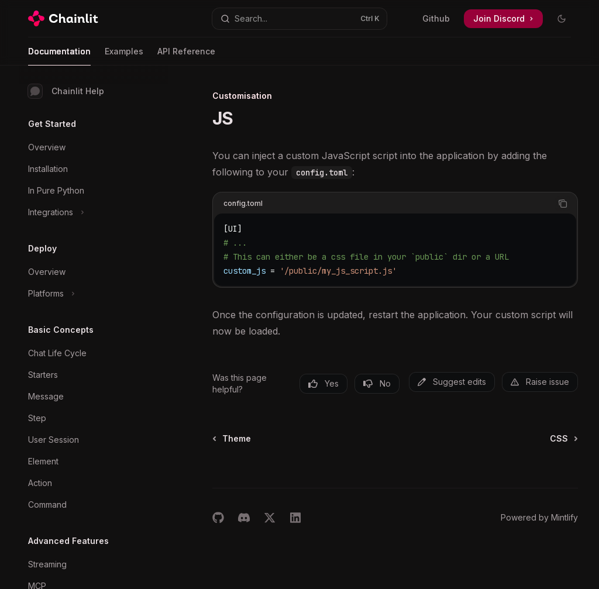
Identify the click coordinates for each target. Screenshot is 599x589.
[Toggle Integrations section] (93, 212)
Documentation (59, 56)
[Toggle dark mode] (561, 18)
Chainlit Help (66, 91)
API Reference (186, 56)
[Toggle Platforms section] (93, 293)
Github (436, 18)
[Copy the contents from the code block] (562, 203)
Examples (124, 56)
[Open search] (299, 18)
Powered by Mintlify (539, 517)
